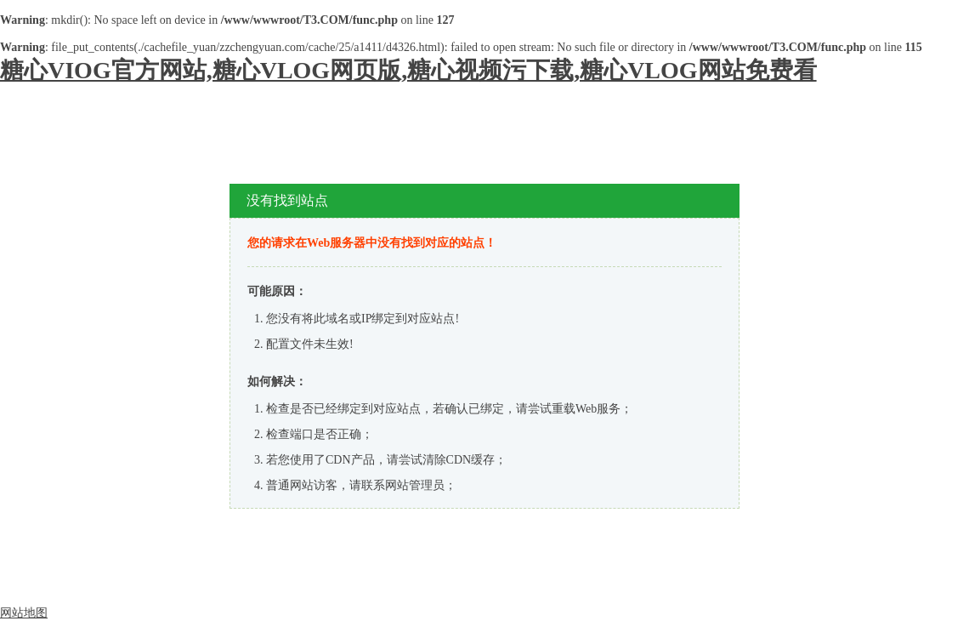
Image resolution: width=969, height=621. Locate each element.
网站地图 (24, 613)
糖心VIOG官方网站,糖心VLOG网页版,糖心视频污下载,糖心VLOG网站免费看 (408, 70)
